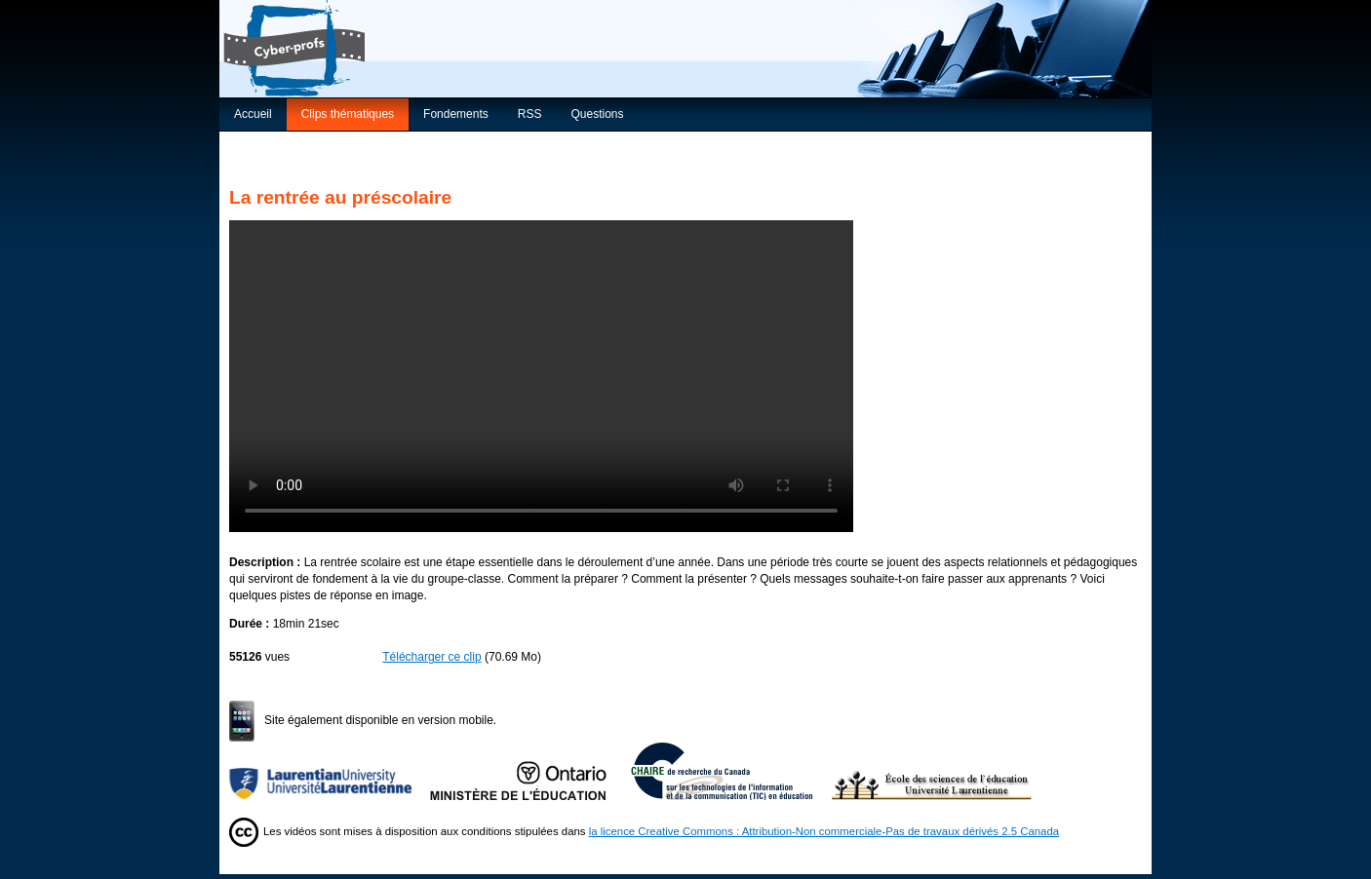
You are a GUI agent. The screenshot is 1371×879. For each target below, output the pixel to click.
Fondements (456, 114)
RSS (530, 114)
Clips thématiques (347, 114)
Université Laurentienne (329, 771)
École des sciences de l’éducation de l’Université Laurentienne (932, 771)
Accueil (253, 114)
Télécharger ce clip (431, 657)
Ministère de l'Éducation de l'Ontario (530, 771)
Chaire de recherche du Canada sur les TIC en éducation (731, 771)
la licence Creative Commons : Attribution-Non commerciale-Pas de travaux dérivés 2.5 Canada (824, 831)
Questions (596, 114)
